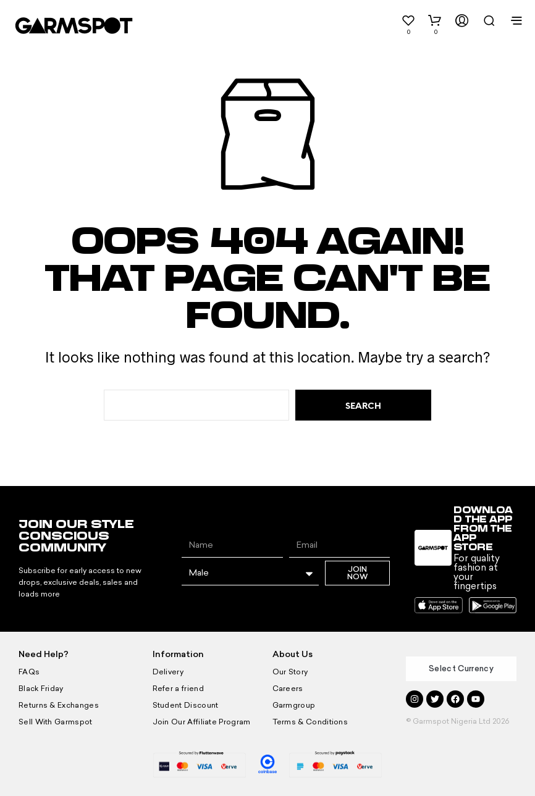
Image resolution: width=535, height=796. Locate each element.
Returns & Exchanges (57, 705)
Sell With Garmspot (54, 722)
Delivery (167, 672)
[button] (393, 25)
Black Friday (40, 688)
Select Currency (461, 668)
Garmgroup (293, 705)
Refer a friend (177, 688)
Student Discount (184, 705)
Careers (287, 688)
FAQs (29, 672)
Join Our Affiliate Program (199, 722)
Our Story (289, 672)
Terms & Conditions (308, 722)
